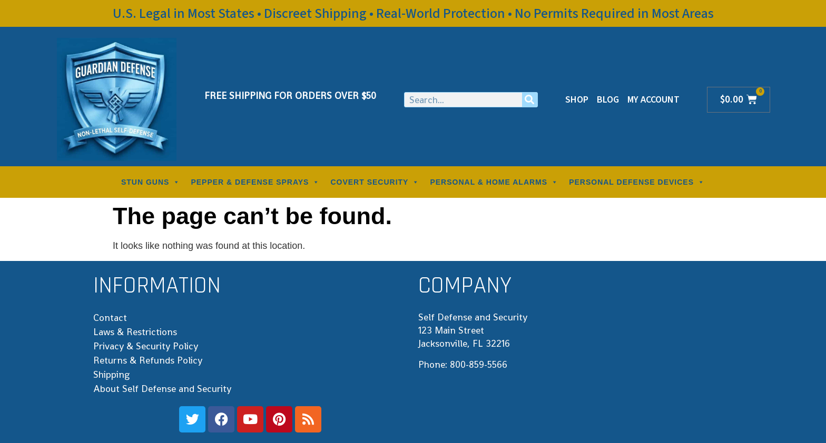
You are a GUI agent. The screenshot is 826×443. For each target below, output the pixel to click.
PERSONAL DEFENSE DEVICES (637, 182)
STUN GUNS (150, 182)
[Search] (529, 100)
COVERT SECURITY (374, 182)
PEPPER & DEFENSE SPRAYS (255, 182)
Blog (608, 99)
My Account (653, 99)
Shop (576, 99)
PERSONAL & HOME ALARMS (494, 182)
